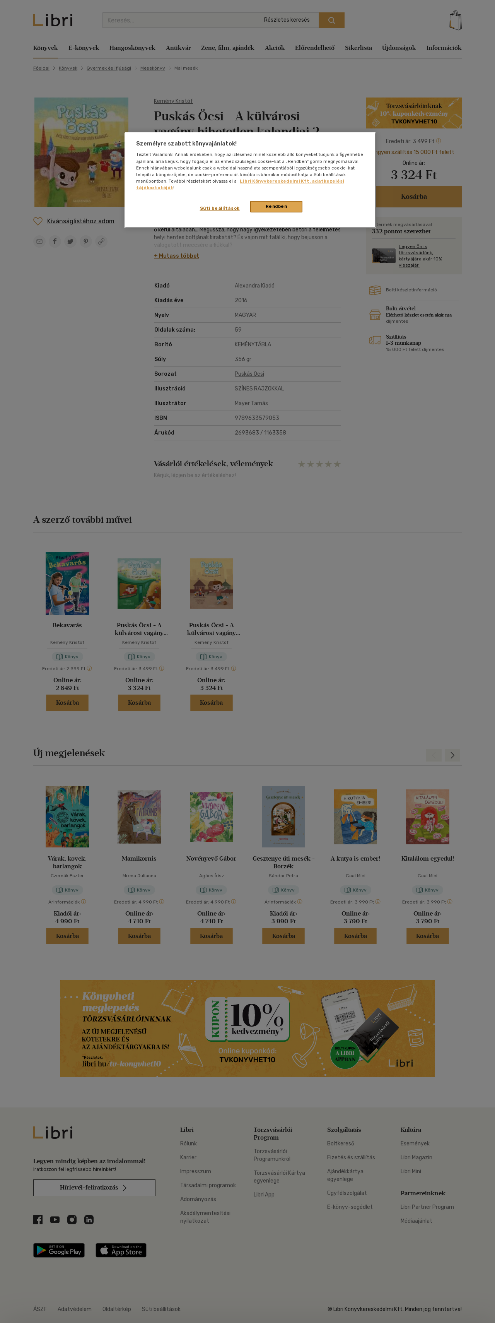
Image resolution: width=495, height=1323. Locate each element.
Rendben (276, 206)
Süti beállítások (220, 208)
